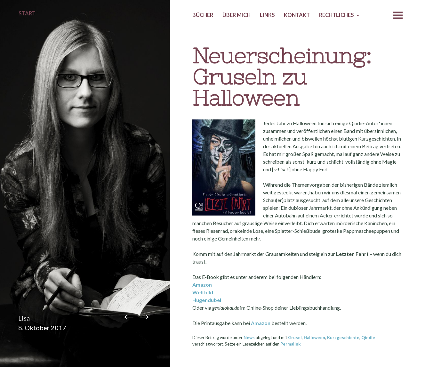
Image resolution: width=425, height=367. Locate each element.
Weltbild (202, 292)
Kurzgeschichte (343, 337)
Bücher (202, 15)
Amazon (202, 284)
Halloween (314, 337)
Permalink (290, 344)
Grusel (295, 337)
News (249, 337)
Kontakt (297, 15)
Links (267, 15)
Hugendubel (206, 300)
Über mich (236, 15)
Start (27, 13)
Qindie (368, 337)
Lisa (24, 318)
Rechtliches (336, 15)
